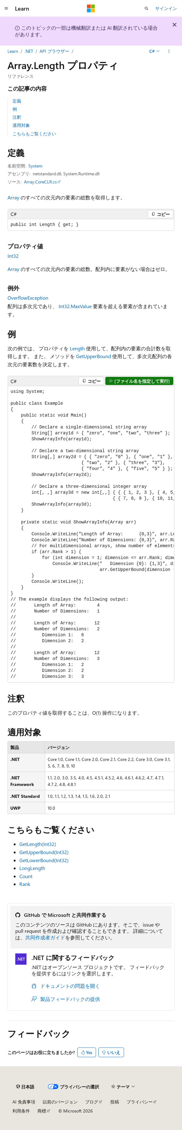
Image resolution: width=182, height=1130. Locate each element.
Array (13, 197)
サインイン (166, 8)
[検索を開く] (146, 8)
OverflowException (27, 297)
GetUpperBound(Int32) (44, 852)
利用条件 (21, 1111)
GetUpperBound (93, 356)
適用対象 (21, 125)
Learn (12, 51)
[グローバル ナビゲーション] (6, 8)
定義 (16, 101)
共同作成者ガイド (45, 937)
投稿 (114, 1102)
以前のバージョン (60, 1102)
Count (25, 876)
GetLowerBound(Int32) (44, 860)
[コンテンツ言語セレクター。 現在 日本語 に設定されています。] (25, 1087)
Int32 (13, 255)
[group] (91, 534)
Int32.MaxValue (75, 306)
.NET (29, 51)
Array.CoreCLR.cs (40, 182)
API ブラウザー (54, 51)
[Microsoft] (91, 8)
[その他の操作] (169, 51)
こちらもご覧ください (34, 134)
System (35, 166)
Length (77, 348)
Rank (24, 884)
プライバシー (140, 1102)
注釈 (16, 117)
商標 (41, 1111)
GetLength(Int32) (37, 844)
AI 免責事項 (23, 1102)
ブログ (91, 1102)
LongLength (32, 868)
